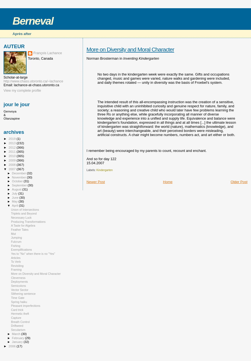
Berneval (33, 21)
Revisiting (17, 265)
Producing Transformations (28, 221)
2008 (12, 164)
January (18, 341)
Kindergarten (104, 170)
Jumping (16, 237)
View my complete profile (22, 91)
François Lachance (47, 53)
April (15, 205)
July (15, 193)
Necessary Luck (21, 217)
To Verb (16, 261)
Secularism (18, 329)
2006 (12, 346)
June (15, 197)
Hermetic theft (20, 313)
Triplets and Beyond (24, 213)
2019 (12, 138)
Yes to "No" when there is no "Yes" (33, 253)
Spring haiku (19, 302)
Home (168, 182)
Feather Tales (19, 229)
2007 (12, 169)
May (15, 201)
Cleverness (18, 277)
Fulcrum (16, 241)
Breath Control (20, 322)
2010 (12, 156)
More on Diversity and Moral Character (130, 49)
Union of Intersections (25, 209)
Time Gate (17, 297)
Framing (16, 269)
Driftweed (17, 325)
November (19, 177)
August (17, 189)
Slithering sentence (23, 293)
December (19, 173)
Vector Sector (19, 289)
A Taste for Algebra (23, 225)
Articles (16, 257)
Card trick (17, 309)
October (18, 181)
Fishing (15, 245)
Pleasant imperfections (25, 305)
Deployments (19, 281)
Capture (16, 317)
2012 (12, 147)
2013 (12, 143)
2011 (12, 151)
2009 (12, 160)
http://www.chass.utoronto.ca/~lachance (33, 81)
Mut (13, 233)
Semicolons (18, 285)
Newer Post (95, 182)
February (18, 338)
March (16, 334)
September (20, 185)
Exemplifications (21, 249)
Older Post (239, 182)
